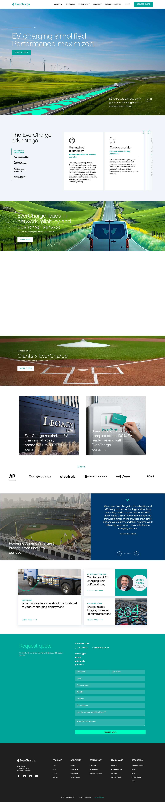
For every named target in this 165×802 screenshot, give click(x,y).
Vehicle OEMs (75, 777)
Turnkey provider (21, 157)
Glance (55, 777)
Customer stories (137, 766)
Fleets (73, 766)
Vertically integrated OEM (20, 162)
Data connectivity (96, 773)
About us (114, 766)
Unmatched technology (19, 151)
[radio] (81, 648)
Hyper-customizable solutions (19, 169)
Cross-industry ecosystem (20, 177)
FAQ (133, 781)
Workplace (74, 769)
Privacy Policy (99, 797)
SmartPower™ (94, 769)
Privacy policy (136, 777)
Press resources (116, 769)
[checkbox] (110, 648)
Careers (114, 773)
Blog (133, 773)
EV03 (54, 769)
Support (134, 769)
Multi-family (74, 773)
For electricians (116, 777)
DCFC (55, 773)
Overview (93, 766)
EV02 (54, 766)
